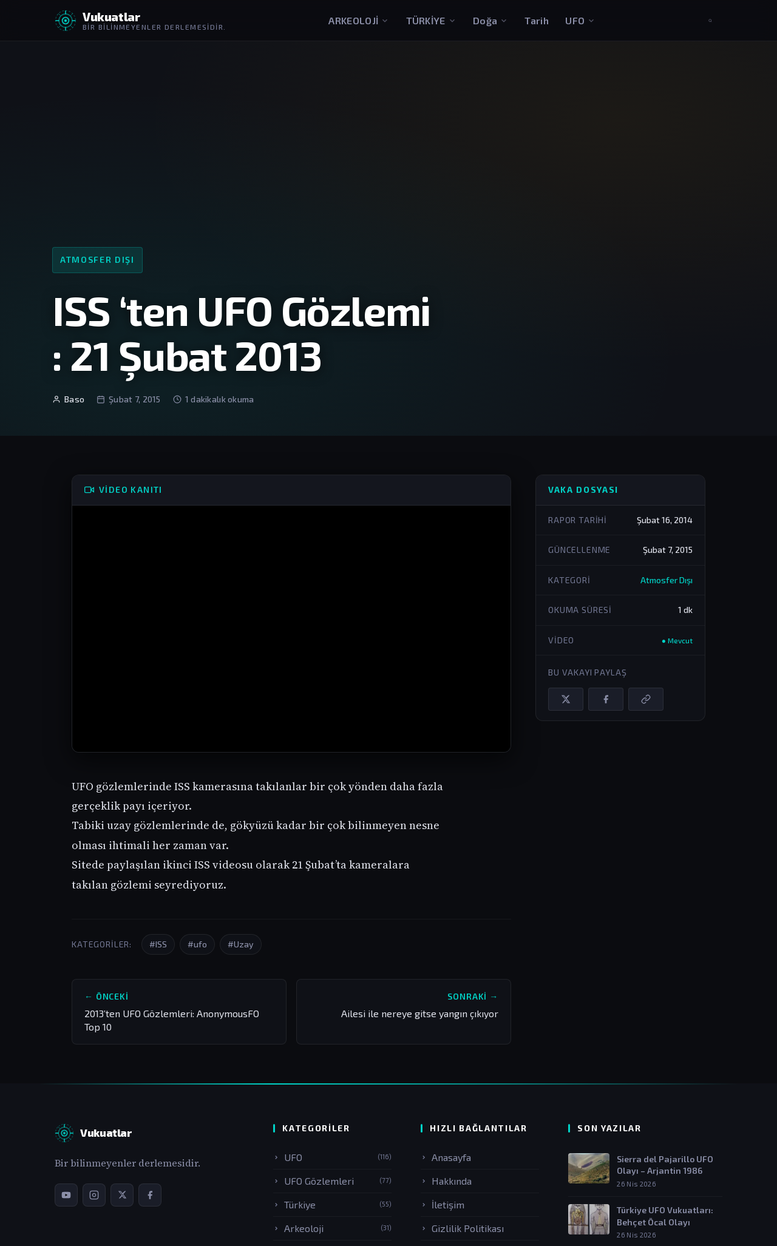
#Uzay (241, 944)
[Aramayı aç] (710, 20)
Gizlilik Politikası (462, 1228)
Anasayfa (446, 1157)
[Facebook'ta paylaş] (605, 699)
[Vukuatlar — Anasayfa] (93, 1133)
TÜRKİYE (431, 20)
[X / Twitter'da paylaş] (565, 699)
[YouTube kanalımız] (66, 1195)
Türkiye (332, 1204)
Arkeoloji (332, 1228)
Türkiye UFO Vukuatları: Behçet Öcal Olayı (665, 1216)
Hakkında (446, 1181)
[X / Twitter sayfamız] (122, 1195)
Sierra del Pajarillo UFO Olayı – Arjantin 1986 (665, 1165)
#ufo (197, 944)
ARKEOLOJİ (358, 20)
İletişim (442, 1204)
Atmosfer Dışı (97, 259)
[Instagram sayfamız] (94, 1195)
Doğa (490, 20)
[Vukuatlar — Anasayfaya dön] (140, 21)
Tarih (536, 20)
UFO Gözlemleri (332, 1181)
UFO (580, 20)
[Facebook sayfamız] (149, 1195)
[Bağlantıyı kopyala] (645, 699)
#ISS (158, 944)
